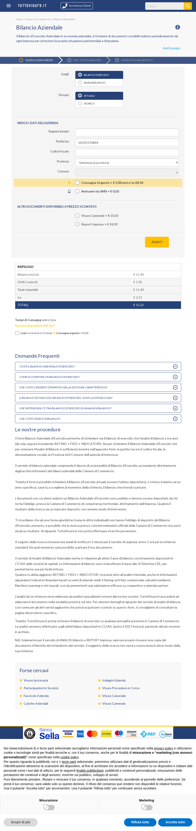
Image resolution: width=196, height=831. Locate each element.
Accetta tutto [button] (175, 822)
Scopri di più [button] (20, 822)
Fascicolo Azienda (36, 696)
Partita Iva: (62, 141)
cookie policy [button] (70, 757)
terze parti (69, 762)
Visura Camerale (92, 215)
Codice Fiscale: (59, 151)
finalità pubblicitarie (90, 770)
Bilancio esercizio (96, 75)
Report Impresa (92, 224)
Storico (89, 103)
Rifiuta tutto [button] (140, 822)
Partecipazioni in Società (41, 688)
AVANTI (157, 242)
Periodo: (64, 95)
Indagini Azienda (114, 680)
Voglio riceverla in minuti (54, 333)
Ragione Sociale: (59, 131)
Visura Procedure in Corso (121, 688)
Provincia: (63, 161)
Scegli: (65, 74)
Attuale (89, 95)
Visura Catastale (114, 696)
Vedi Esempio (171, 48)
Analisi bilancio (95, 82)
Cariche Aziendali (36, 703)
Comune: (63, 171)
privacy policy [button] (163, 748)
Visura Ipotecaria (36, 680)
